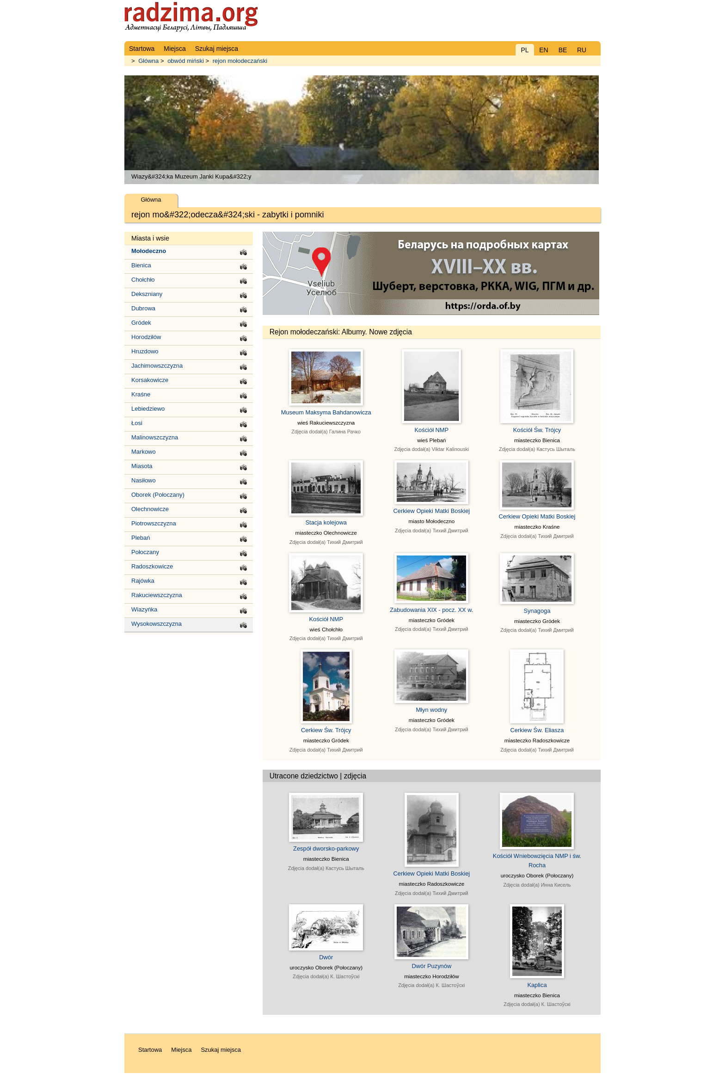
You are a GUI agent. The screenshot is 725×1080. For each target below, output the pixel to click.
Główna (148, 60)
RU (581, 50)
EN (543, 50)
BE (563, 50)
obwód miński (185, 60)
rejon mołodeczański (240, 60)
